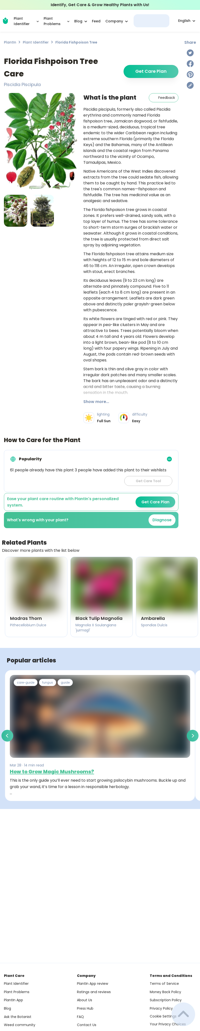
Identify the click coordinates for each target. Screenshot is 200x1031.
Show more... (96, 401)
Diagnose (162, 520)
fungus (47, 682)
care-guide (25, 682)
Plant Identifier (36, 42)
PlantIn (10, 42)
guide (65, 682)
